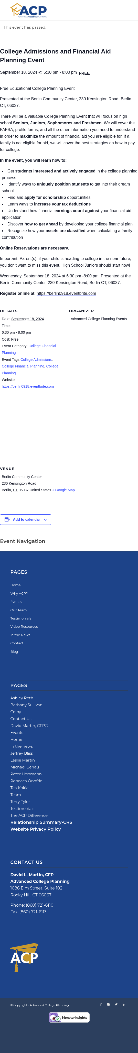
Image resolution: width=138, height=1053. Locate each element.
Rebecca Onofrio (26, 780)
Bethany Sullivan (26, 704)
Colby (15, 711)
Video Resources (24, 626)
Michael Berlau (24, 767)
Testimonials (20, 618)
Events (16, 602)
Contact (16, 643)
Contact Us (20, 718)
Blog (14, 651)
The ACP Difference (29, 815)
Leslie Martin (22, 760)
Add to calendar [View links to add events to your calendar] (26, 519)
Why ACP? (19, 593)
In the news (21, 746)
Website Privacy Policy (35, 829)
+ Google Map (63, 490)
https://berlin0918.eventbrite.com (66, 293)
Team (15, 794)
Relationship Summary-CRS (41, 822)
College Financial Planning (23, 366)
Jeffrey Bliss (21, 753)
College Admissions (36, 359)
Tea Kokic (19, 787)
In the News (20, 635)
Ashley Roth (21, 698)
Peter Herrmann (26, 774)
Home (15, 585)
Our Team (18, 610)
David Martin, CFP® (29, 725)
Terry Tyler (20, 801)
